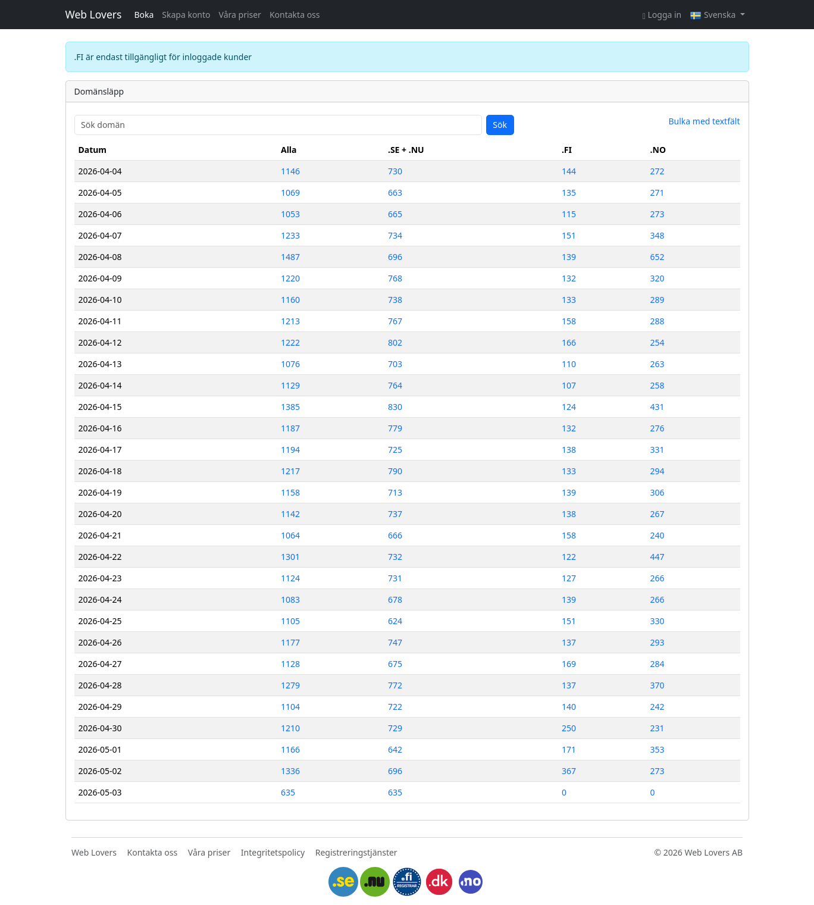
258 (657, 385)
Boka (144, 14)
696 (395, 256)
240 (657, 535)
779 (395, 428)
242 (657, 706)
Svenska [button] (714, 14)
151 (569, 235)
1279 (290, 685)
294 (657, 471)
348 (657, 235)
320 (657, 278)
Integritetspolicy (273, 852)
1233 (290, 235)
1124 (290, 578)
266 (657, 578)
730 (395, 171)
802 (395, 342)
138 (569, 449)
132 (569, 278)
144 (569, 171)
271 (657, 192)
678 (395, 599)
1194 (290, 449)
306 (657, 492)
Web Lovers (93, 14)
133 (569, 299)
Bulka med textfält (704, 121)
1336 (290, 770)
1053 (290, 214)
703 (395, 363)
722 (395, 706)
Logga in (662, 14)
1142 (290, 513)
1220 (290, 278)
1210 (290, 728)
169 (569, 663)
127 (569, 578)
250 (569, 728)
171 (569, 749)
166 (569, 342)
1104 (290, 706)
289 (657, 299)
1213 (290, 321)
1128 (290, 663)
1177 (290, 642)
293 (657, 642)
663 (395, 192)
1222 (290, 342)
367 (569, 770)
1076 (290, 363)
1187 (290, 428)
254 (657, 342)
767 (395, 321)
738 (395, 299)
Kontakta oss (295, 14)
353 (657, 749)
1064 (290, 535)
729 (395, 728)
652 (657, 256)
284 (657, 663)
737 (395, 513)
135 (569, 192)
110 (569, 363)
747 (395, 642)
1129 (290, 385)
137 (569, 642)
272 (657, 171)
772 (395, 685)
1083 (290, 599)
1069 (290, 192)
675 (395, 663)
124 (569, 406)
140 (569, 706)
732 (395, 556)
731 (395, 578)
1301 (290, 556)
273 (657, 214)
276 (657, 428)
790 (395, 471)
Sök (500, 124)
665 (395, 214)
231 (657, 728)
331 (657, 449)
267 (657, 513)
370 (657, 685)
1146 (290, 171)
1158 (290, 492)
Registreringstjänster (356, 852)
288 (657, 321)
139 (569, 256)
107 (569, 385)
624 (395, 621)
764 (395, 385)
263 (657, 363)
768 (395, 278)
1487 (290, 256)
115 (569, 214)
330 (657, 621)
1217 (290, 471)
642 (395, 749)
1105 (290, 621)
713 (395, 492)
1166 (290, 749)
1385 (290, 406)
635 (288, 792)
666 (395, 535)
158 (569, 321)
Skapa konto (186, 14)
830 (395, 406)
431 (657, 406)
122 (569, 556)
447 (657, 556)
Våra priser (240, 14)
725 (395, 449)
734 (395, 235)
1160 (290, 299)
